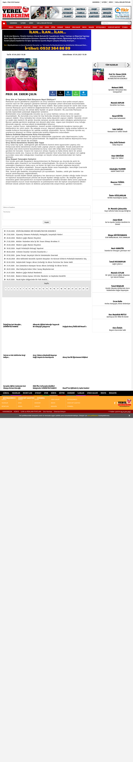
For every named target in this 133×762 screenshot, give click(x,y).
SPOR (41, 27)
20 (69, 289)
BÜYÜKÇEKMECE (101, 27)
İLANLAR (67, 27)
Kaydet (47, 222)
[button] (95, 64)
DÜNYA (47, 27)
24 (83, 289)
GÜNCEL (11, 27)
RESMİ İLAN (27, 27)
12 (39, 289)
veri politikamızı (93, 415)
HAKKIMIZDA (95, 2)
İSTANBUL (125, 27)
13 (43, 289)
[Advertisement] (75, 73)
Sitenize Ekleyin (60, 411)
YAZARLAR (18, 27)
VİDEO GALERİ (76, 27)
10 (32, 289)
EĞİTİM (53, 27)
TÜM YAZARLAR (111, 65)
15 (50, 289)
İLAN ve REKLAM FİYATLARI (122, 2)
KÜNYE (111, 2)
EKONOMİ (60, 27)
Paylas (53, 93)
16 (54, 289)
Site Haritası (47, 411)
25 (87, 289)
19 (65, 289)
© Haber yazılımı (120, 411)
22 (76, 289)
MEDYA (84, 27)
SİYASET (35, 27)
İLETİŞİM (104, 2)
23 (79, 289)
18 (61, 289)
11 (36, 289)
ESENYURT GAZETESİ (114, 27)
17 (57, 289)
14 (47, 289)
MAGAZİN (91, 27)
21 (72, 289)
